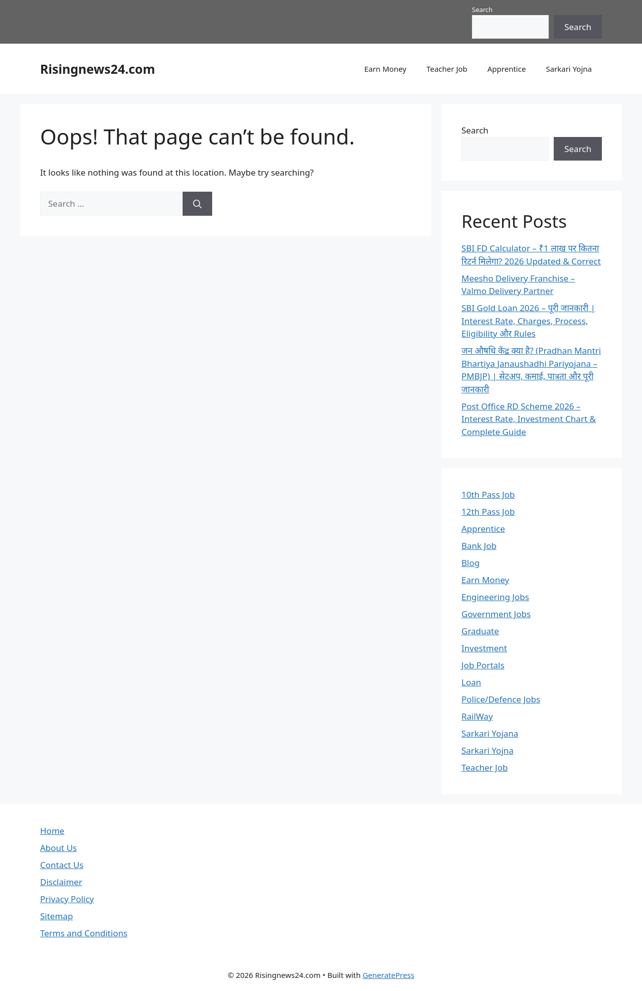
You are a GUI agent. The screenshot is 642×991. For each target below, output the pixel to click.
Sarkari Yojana (489, 733)
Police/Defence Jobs (500, 699)
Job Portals (483, 665)
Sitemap (56, 916)
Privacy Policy (67, 899)
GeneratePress (388, 975)
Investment (484, 648)
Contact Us (62, 865)
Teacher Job (446, 69)
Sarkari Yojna (569, 69)
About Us (58, 848)
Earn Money (385, 69)
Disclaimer (61, 882)
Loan (471, 682)
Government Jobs (496, 614)
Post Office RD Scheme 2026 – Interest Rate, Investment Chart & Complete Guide (528, 419)
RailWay (477, 716)
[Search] (197, 204)
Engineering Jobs (495, 597)
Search (482, 9)
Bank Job (479, 545)
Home (52, 830)
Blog (470, 563)
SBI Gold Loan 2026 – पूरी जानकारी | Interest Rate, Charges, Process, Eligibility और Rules (528, 320)
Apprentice (507, 69)
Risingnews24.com (97, 68)
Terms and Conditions (83, 933)
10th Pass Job (488, 494)
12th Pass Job (488, 511)
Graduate (480, 631)
